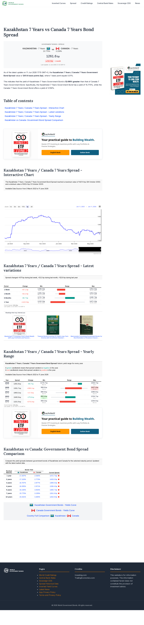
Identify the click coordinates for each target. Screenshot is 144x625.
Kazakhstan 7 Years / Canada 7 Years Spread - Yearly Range (33, 116)
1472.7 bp (54, 476)
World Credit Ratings (47, 575)
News (137, 3)
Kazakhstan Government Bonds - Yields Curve (55, 505)
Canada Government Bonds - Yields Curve (55, 510)
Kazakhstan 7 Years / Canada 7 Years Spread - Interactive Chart (34, 108)
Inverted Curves (59, 3)
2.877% (37, 483)
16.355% (23, 486)
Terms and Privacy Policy (50, 595)
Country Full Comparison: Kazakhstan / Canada (53, 516)
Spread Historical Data (48, 584)
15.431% (23, 497)
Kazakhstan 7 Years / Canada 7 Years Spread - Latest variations (34, 112)
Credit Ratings (87, 3)
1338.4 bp (54, 486)
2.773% (37, 479)
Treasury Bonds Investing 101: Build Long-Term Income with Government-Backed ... (52, 337)
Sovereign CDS (124, 3)
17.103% (23, 479)
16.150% (23, 490)
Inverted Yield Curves (48, 586)
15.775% (23, 493)
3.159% (37, 493)
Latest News (44, 589)
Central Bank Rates (105, 3)
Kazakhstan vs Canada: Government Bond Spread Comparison (34, 120)
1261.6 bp (54, 493)
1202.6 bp (54, 497)
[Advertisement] (72, 15)
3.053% (37, 490)
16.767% (23, 483)
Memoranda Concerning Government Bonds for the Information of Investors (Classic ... (86, 337)
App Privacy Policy (47, 592)
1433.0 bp (54, 479)
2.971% (37, 486)
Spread (73, 3)
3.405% (37, 497)
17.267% (23, 476)
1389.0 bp (54, 483)
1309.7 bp (54, 490)
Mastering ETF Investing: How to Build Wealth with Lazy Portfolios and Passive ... (19, 337)
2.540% (37, 476)
